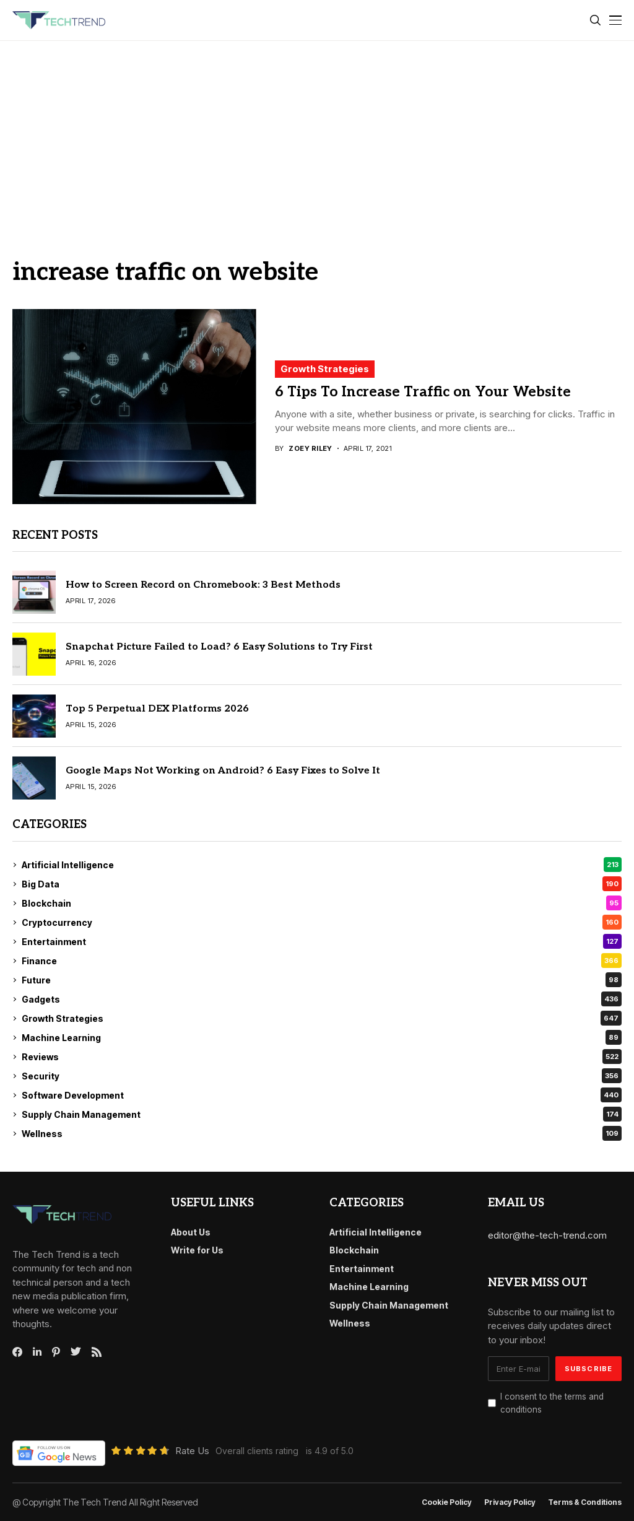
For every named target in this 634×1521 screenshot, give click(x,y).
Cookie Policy (447, 1502)
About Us (191, 1232)
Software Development (322, 1094)
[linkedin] (37, 1352)
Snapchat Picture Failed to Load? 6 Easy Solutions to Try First (219, 647)
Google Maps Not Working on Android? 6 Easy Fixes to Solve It (223, 771)
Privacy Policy (510, 1502)
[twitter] (76, 1352)
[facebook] (17, 1352)
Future (322, 979)
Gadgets (322, 998)
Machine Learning (322, 1037)
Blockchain (322, 903)
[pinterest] (56, 1352)
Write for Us (197, 1250)
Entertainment (322, 941)
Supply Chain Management (322, 1114)
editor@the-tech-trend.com (547, 1235)
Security (322, 1075)
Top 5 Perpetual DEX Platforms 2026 (157, 709)
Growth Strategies (324, 369)
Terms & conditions (585, 1502)
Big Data (322, 883)
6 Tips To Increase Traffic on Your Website (423, 392)
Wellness (322, 1133)
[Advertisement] (317, 133)
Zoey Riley (310, 449)
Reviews (322, 1056)
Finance (322, 960)
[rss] (97, 1352)
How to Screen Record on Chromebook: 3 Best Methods (203, 585)
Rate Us (192, 1451)
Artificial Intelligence (322, 864)
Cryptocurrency (322, 922)
